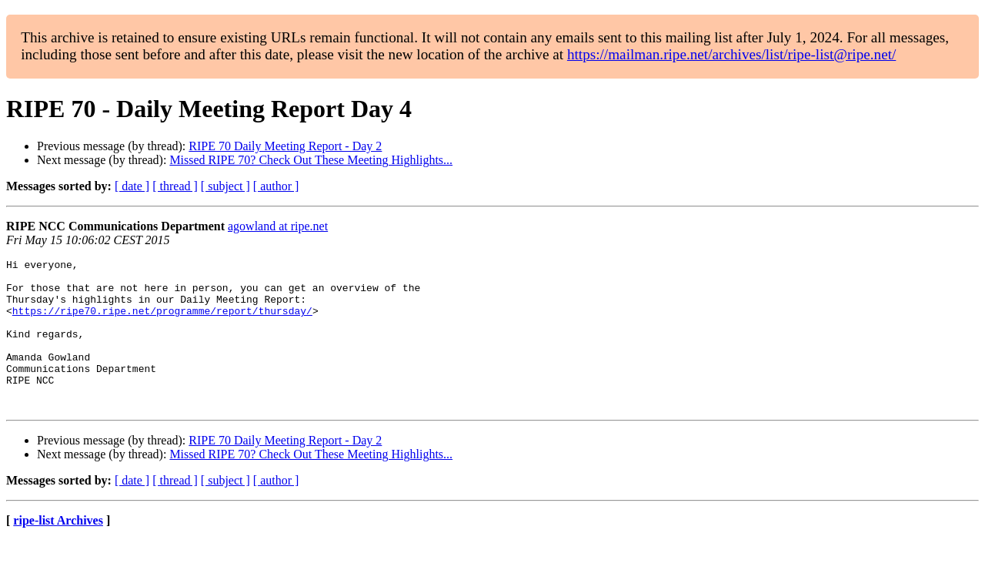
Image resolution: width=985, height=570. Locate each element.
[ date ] (132, 186)
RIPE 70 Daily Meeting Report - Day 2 (285, 146)
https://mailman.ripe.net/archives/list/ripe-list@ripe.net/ (731, 54)
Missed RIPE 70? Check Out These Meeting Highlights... (310, 159)
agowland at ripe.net (278, 226)
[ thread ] (175, 186)
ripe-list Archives (58, 550)
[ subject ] (225, 186)
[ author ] (276, 186)
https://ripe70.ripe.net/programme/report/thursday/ (162, 322)
